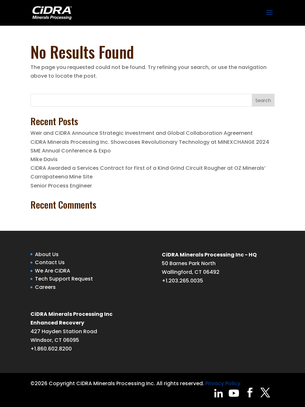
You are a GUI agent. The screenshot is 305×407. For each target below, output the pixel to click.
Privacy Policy (222, 383)
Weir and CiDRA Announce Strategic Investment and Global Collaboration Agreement (141, 133)
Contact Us (50, 262)
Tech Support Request (64, 278)
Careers (45, 287)
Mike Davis (44, 159)
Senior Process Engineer (61, 185)
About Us (47, 254)
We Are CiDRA (52, 270)
